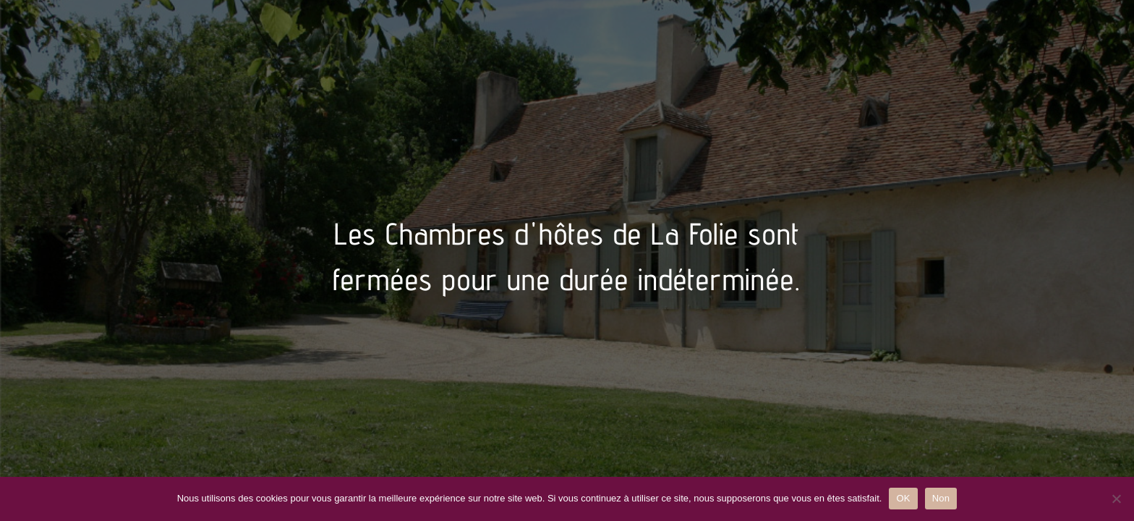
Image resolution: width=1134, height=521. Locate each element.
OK (903, 498)
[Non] (1116, 498)
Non (941, 498)
